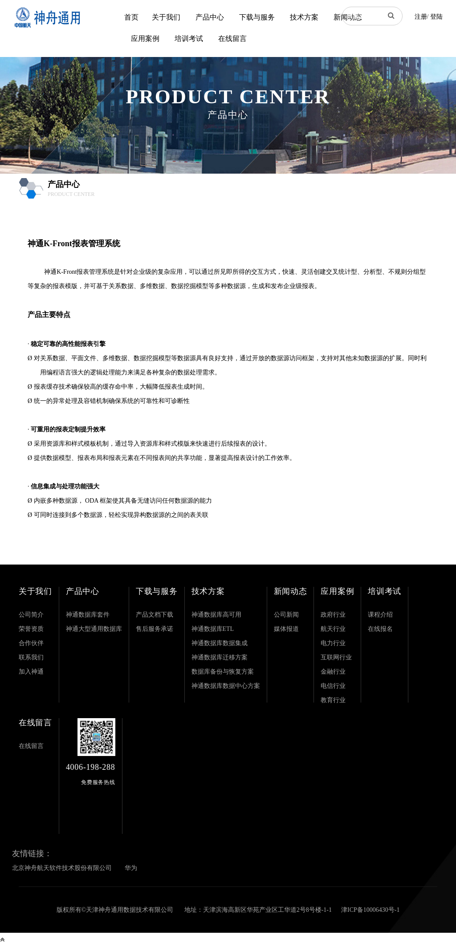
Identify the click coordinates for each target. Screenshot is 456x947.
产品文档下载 (154, 614)
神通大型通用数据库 (94, 629)
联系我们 (31, 657)
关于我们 (166, 17)
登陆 (436, 16)
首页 (131, 17)
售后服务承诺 (154, 629)
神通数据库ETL (212, 629)
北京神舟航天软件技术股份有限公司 (62, 868)
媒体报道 (286, 629)
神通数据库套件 (88, 614)
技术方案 (304, 17)
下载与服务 (257, 17)
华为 (131, 868)
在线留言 (232, 38)
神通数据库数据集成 (219, 643)
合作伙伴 (31, 643)
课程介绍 (380, 614)
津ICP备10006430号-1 (370, 909)
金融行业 (333, 671)
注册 (421, 16)
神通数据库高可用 (216, 614)
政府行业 (333, 614)
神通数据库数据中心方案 (225, 686)
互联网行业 (336, 657)
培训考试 (189, 38)
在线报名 (380, 629)
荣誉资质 (31, 629)
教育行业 (333, 700)
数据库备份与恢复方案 (222, 671)
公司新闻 (286, 614)
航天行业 (333, 629)
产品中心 (209, 17)
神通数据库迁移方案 (219, 657)
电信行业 (333, 686)
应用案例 (145, 38)
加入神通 (31, 671)
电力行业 (333, 643)
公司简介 (31, 614)
